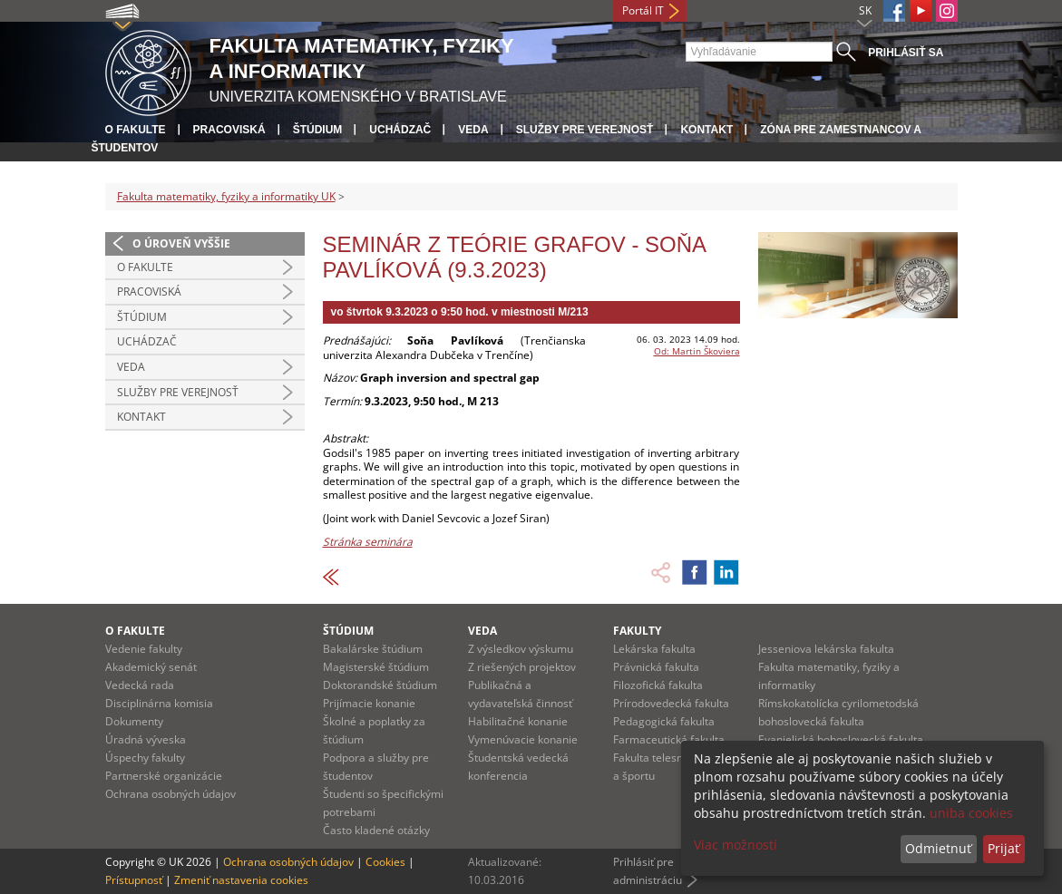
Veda (473, 129)
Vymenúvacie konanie (523, 739)
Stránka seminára (368, 541)
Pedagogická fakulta (664, 721)
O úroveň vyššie (181, 243)
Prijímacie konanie (369, 703)
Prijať (1003, 848)
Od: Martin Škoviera (697, 351)
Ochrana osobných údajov (170, 794)
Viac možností (735, 844)
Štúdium (318, 129)
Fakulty (637, 630)
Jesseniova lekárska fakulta (826, 648)
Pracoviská (229, 129)
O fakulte (135, 129)
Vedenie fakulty (143, 648)
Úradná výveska (145, 739)
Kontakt (706, 129)
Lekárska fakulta (654, 648)
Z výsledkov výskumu (520, 648)
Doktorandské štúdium (380, 685)
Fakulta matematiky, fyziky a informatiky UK (226, 196)
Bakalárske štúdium (373, 648)
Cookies (385, 862)
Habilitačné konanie (518, 721)
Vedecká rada (139, 685)
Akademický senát (151, 667)
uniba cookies (971, 812)
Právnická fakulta (656, 667)
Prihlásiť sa (905, 52)
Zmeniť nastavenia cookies (241, 880)
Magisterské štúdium (376, 667)
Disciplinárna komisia (159, 703)
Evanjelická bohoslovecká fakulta (840, 739)
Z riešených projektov (522, 667)
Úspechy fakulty (145, 757)
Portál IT (643, 10)
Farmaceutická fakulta (669, 739)
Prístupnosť (133, 880)
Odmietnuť (938, 848)
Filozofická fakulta (658, 685)
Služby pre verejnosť (585, 129)
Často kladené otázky (376, 830)
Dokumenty (134, 721)
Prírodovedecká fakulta (671, 703)
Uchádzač (400, 129)
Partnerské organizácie (163, 775)
